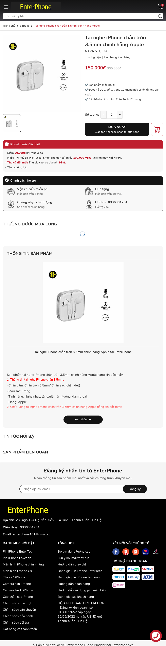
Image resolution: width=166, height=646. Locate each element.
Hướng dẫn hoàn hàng (74, 584)
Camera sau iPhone (17, 584)
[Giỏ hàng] (160, 6)
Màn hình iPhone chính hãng (23, 564)
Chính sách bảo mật (17, 603)
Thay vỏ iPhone (14, 577)
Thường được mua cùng (30, 224)
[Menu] (6, 7)
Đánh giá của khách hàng (76, 597)
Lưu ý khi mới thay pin (73, 558)
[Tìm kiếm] (160, 16)
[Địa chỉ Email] (83, 489)
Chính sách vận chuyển (19, 609)
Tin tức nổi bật (19, 436)
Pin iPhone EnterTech (18, 551)
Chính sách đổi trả (16, 622)
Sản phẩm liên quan (25, 452)
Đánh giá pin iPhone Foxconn (79, 577)
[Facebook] (115, 551)
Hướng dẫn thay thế (72, 564)
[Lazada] (145, 551)
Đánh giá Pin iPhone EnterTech (80, 571)
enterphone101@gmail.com (33, 534)
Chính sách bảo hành (18, 616)
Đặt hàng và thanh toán (20, 629)
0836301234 (117, 202)
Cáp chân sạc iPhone (18, 597)
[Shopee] (125, 551)
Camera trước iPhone (18, 590)
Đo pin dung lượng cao (74, 551)
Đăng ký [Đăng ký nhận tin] (135, 489)
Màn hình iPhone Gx (17, 571)
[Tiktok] (155, 551)
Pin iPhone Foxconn (17, 558)
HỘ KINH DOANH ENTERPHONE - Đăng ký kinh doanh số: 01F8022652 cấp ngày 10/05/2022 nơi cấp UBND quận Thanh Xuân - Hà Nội (82, 612)
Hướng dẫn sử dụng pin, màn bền (82, 590)
